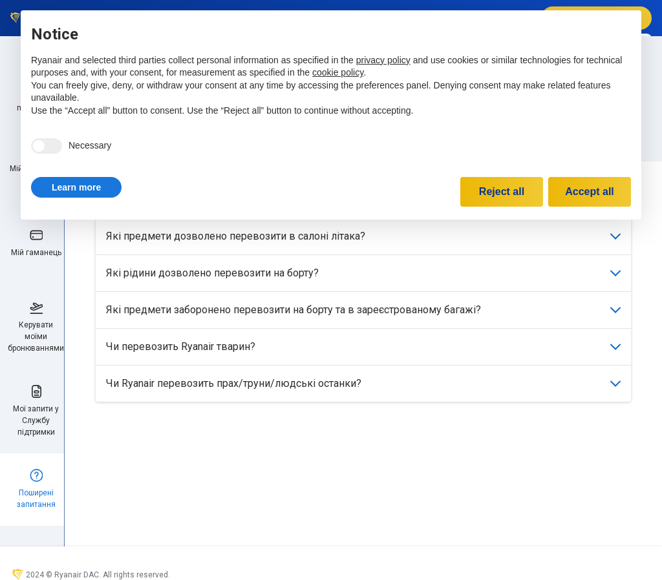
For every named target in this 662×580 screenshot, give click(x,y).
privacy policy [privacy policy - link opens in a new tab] (383, 60)
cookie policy (337, 72)
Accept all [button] (589, 191)
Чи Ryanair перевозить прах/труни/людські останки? (363, 383)
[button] (76, 187)
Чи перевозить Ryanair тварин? (363, 346)
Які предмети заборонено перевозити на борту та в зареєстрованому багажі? (363, 310)
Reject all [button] (501, 191)
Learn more (76, 187)
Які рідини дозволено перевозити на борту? (363, 273)
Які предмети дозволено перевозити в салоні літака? (363, 236)
